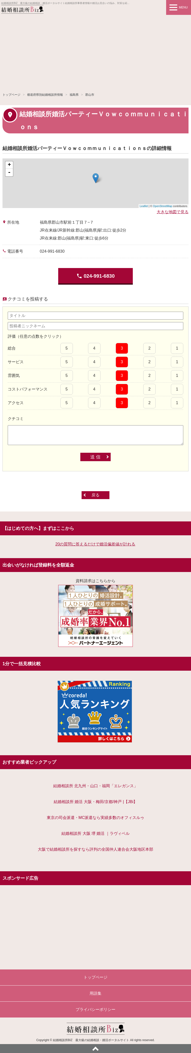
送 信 (95, 456)
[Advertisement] (95, 52)
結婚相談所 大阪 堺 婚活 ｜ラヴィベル (95, 833)
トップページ (11, 94)
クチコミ (16, 419)
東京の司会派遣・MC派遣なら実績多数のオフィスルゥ (95, 817)
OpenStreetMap (162, 206)
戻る (95, 495)
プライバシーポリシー (95, 1009)
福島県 (74, 94)
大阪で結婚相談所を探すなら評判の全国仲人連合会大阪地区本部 (95, 849)
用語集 (95, 993)
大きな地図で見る (173, 212)
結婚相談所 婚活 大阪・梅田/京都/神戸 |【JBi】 (96, 802)
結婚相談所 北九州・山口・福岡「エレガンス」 (95, 786)
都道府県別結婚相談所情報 (45, 94)
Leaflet (144, 206)
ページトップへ (95, 1048)
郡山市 (89, 94)
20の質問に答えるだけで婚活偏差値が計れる (95, 544)
